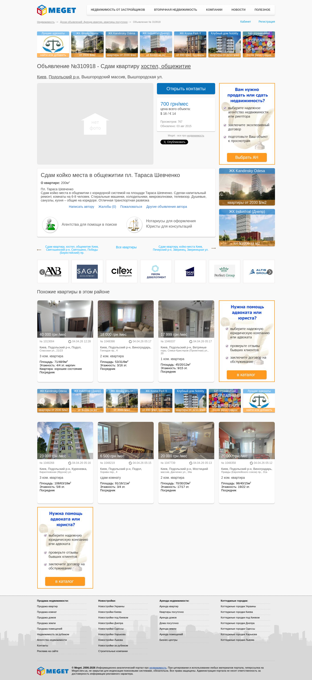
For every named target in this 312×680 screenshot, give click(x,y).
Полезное (262, 9)
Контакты (42, 645)
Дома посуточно (169, 623)
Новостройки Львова (110, 639)
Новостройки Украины (111, 606)
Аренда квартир (168, 606)
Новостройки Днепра (110, 623)
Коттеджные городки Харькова (239, 634)
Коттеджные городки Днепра (237, 623)
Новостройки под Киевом (113, 617)
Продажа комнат (47, 612)
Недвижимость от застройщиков (118, 9)
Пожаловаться (131, 206)
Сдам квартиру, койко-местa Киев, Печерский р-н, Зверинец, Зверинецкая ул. (181, 248)
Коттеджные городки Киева (237, 612)
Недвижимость (46, 22)
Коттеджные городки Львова (237, 639)
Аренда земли (167, 628)
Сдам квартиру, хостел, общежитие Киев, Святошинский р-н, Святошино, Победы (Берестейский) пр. (71, 249)
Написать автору (81, 206)
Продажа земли (46, 623)
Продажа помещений (49, 628)
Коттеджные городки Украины (238, 606)
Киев (41, 77)
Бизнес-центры (168, 639)
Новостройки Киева (109, 612)
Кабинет (245, 21)
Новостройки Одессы (111, 628)
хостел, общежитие (166, 66)
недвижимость (195, 135)
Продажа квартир (47, 606)
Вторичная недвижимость (175, 9)
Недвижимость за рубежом (53, 634)
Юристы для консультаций (169, 226)
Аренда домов (167, 617)
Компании (214, 9)
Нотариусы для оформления (171, 221)
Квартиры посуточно (171, 612)
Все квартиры (126, 247)
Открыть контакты (186, 88)
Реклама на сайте (47, 651)
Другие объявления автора (166, 206)
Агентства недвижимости (52, 639)
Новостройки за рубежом (113, 645)
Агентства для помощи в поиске (89, 224)
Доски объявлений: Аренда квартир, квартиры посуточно (94, 22)
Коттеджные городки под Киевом (240, 617)
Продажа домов (46, 617)
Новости (238, 9)
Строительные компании (113, 651)
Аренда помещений (171, 634)
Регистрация (267, 21)
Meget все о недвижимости (53, 671)
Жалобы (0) (107, 206)
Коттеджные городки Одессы (238, 628)
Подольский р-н (64, 77)
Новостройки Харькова (111, 634)
